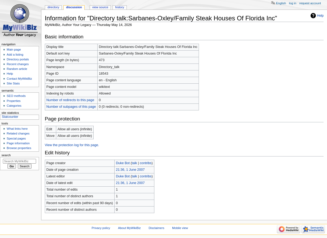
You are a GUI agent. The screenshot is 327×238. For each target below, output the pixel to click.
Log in (292, 3)
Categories (14, 105)
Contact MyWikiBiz (19, 78)
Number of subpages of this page (71, 107)
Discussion (74, 7)
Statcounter (10, 117)
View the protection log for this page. (72, 145)
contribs (145, 163)
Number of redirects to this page (70, 100)
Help (320, 15)
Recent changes (18, 64)
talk (134, 163)
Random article (17, 68)
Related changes (18, 133)
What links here (17, 128)
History (119, 7)
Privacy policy (101, 228)
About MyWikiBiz (129, 228)
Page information (18, 143)
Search (6, 155)
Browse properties (19, 148)
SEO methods (16, 95)
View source (100, 7)
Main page (14, 49)
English (281, 3)
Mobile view (180, 228)
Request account (310, 3)
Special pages (16, 138)
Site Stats (13, 83)
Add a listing (15, 54)
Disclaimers (156, 228)
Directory (53, 7)
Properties (13, 100)
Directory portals (18, 59)
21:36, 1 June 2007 (130, 170)
